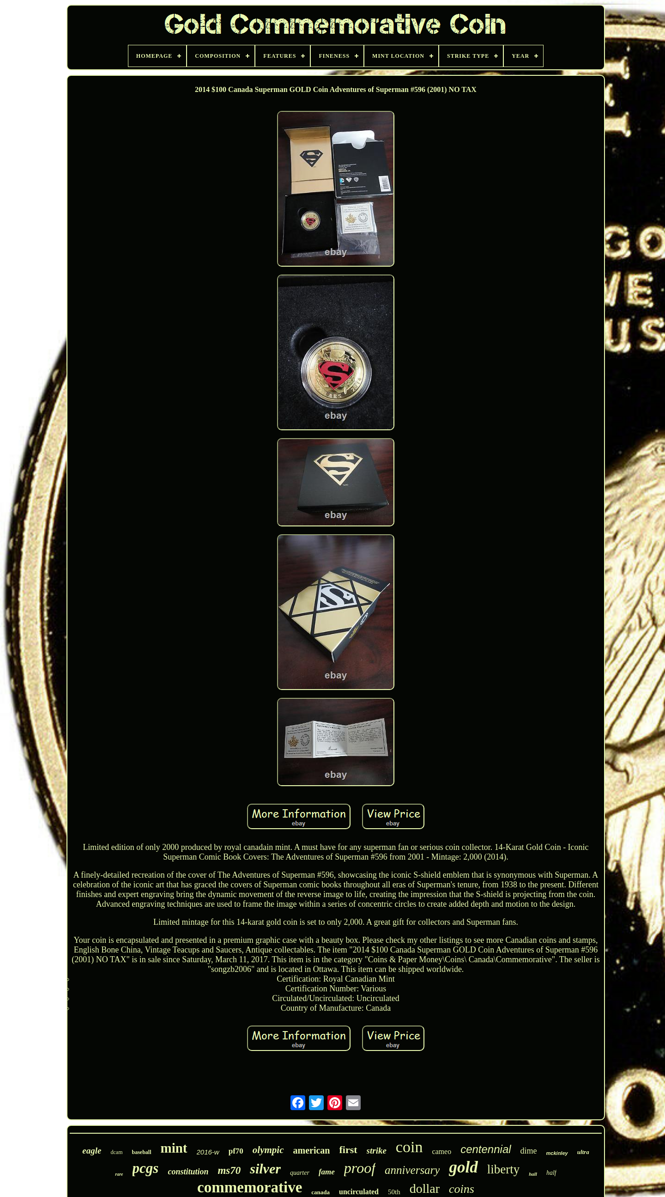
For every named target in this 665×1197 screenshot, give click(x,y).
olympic (268, 1149)
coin (409, 1146)
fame (327, 1171)
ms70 (229, 1170)
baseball (141, 1152)
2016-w (208, 1152)
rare (119, 1174)
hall (533, 1174)
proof (359, 1168)
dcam (116, 1152)
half (551, 1172)
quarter (299, 1172)
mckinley (557, 1153)
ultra (583, 1151)
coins (461, 1189)
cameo (441, 1151)
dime (528, 1150)
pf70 (236, 1151)
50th (394, 1192)
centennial (485, 1149)
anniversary (412, 1170)
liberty (503, 1169)
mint (174, 1148)
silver (265, 1168)
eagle (91, 1150)
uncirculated (359, 1192)
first (348, 1149)
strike (377, 1150)
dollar (425, 1188)
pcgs (146, 1168)
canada (320, 1192)
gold (463, 1167)
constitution (188, 1171)
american (311, 1150)
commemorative (249, 1187)
